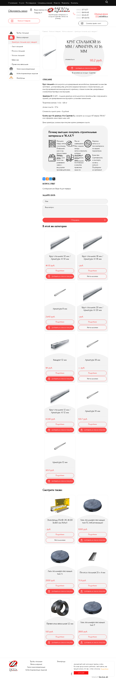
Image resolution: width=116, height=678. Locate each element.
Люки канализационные (36, 667)
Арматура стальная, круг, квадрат (85, 32)
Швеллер (15, 60)
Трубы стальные (36, 661)
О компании (12, 3)
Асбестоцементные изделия (36, 670)
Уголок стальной (18, 56)
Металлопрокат (67, 32)
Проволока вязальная (20, 65)
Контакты (74, 3)
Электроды (61, 661)
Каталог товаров (54, 32)
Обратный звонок (101, 14)
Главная (45, 32)
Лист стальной (17, 47)
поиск (107, 2)
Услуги (21, 3)
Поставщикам (31, 3)
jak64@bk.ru (102, 16)
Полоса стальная (18, 51)
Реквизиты (65, 3)
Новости (57, 3)
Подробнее (104, 669)
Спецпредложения (45, 3)
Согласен (81, 673)
